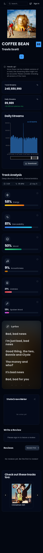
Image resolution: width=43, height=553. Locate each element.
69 (38, 44)
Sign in (36, 3)
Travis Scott (10, 49)
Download (30, 163)
